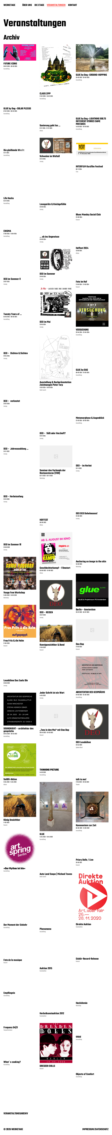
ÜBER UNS (27, 5)
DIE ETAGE (39, 5)
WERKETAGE (9, 5)
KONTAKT (72, 5)
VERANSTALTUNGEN (56, 5)
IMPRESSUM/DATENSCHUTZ (95, 1129)
